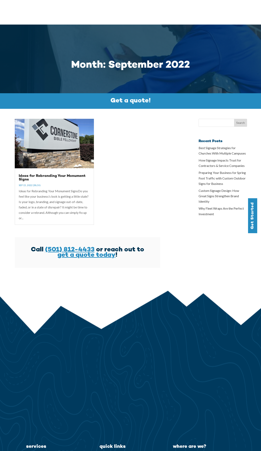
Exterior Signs (37, 442)
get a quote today (86, 230)
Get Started (252, 215)
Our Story (179, 7)
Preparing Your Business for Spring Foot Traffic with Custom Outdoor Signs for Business (222, 153)
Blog (218, 7)
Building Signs (37, 437)
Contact (248, 7)
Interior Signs (36, 447)
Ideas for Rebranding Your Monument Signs (52, 153)
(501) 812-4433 (70, 225)
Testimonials (200, 7)
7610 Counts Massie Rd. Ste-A (196, 432)
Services (142, 7)
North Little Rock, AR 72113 (195, 437)
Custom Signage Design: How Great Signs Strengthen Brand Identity (219, 171)
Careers (232, 7)
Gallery (162, 7)
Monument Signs (39, 432)
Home (127, 7)
